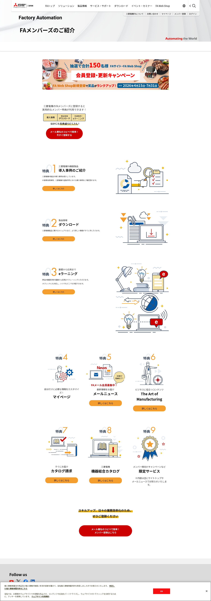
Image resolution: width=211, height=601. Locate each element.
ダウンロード (121, 5)
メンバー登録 (180, 13)
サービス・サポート (100, 5)
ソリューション (66, 5)
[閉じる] (207, 591)
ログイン (193, 13)
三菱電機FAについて (135, 13)
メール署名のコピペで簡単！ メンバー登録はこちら (105, 531)
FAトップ (50, 5)
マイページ (166, 13)
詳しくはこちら (58, 188)
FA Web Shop (163, 5)
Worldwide (184, 6)
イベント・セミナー (141, 5)
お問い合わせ (152, 13)
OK (161, 591)
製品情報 (82, 5)
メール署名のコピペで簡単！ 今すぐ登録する (64, 133)
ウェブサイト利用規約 (40, 596)
